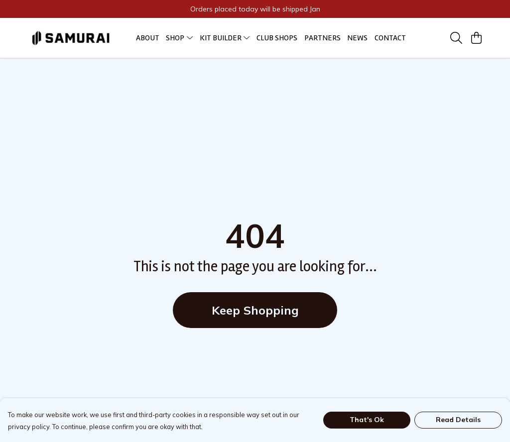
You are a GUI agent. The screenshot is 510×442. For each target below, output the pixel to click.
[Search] (456, 38)
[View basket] (476, 38)
